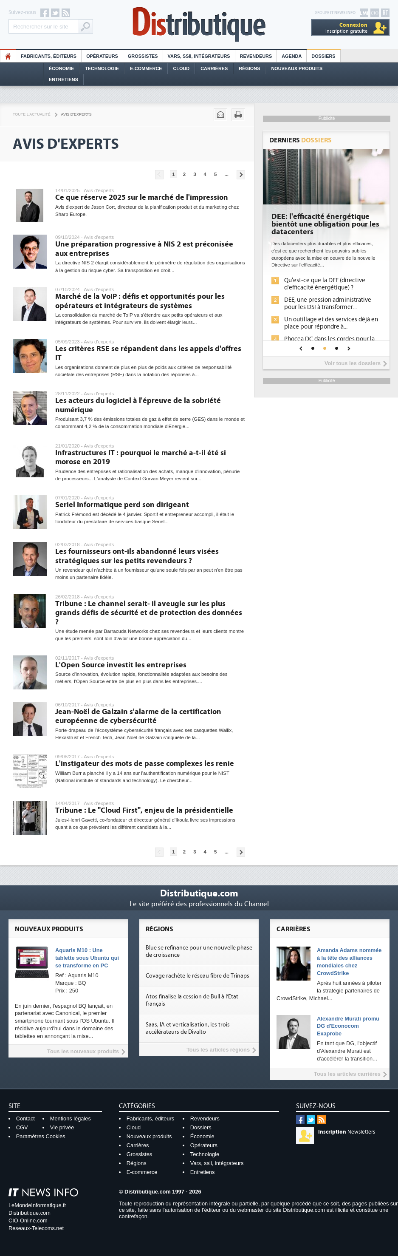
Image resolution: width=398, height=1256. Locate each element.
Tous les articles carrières (347, 1074)
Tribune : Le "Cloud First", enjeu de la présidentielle (144, 810)
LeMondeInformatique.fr (37, 1205)
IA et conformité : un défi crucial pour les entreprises (326, 329)
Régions (249, 68)
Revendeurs (256, 56)
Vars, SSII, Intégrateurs (199, 56)
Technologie (102, 68)
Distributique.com (29, 1213)
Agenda (292, 56)
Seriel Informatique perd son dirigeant (122, 504)
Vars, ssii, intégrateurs (217, 1163)
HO (8, 56)
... (226, 174)
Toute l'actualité (32, 114)
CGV (22, 1127)
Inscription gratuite (346, 28)
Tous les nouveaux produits (83, 1051)
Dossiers (323, 56)
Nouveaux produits (149, 1136)
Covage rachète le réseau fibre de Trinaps (197, 975)
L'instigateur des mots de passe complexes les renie (144, 763)
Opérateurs (102, 56)
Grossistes (143, 56)
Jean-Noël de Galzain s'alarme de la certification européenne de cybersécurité (138, 716)
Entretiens (63, 79)
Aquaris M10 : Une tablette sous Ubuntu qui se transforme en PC (87, 958)
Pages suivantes (241, 174)
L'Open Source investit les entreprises (120, 665)
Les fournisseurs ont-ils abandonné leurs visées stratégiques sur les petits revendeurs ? (137, 556)
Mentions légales (70, 1118)
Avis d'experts (76, 114)
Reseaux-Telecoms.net (36, 1228)
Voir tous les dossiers (353, 363)
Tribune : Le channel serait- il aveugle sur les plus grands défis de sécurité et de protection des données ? (148, 613)
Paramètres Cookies (40, 1136)
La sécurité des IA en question (323, 299)
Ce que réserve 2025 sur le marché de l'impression (141, 197)
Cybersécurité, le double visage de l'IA (325, 220)
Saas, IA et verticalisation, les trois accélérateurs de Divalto (188, 1028)
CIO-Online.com (28, 1220)
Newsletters (346, 1132)
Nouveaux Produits (296, 68)
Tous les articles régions (218, 1049)
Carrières (214, 68)
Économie (61, 68)
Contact (25, 1118)
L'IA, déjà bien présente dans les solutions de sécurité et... (327, 284)
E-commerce (146, 68)
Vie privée (62, 1127)
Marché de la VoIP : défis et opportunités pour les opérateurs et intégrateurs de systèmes (140, 301)
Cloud (181, 68)
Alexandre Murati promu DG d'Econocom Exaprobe (348, 1026)
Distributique (199, 24)
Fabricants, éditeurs (48, 56)
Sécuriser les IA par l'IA (314, 312)
